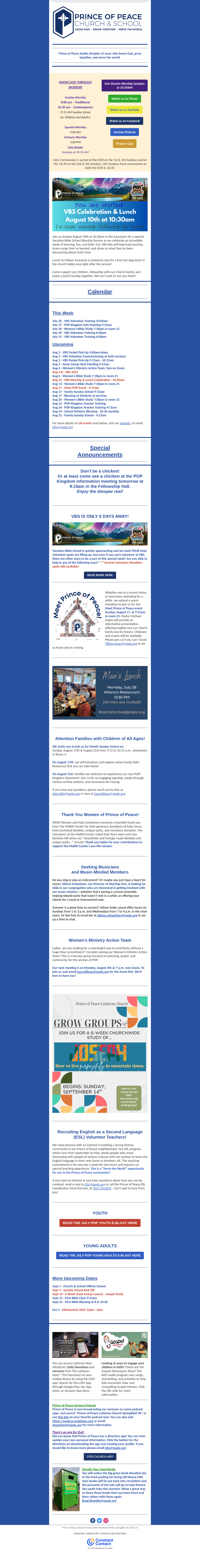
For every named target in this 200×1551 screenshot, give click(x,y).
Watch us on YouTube (124, 110)
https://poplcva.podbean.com (72, 1421)
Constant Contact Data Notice (113, 1533)
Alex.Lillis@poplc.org (66, 794)
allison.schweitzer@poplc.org (117, 915)
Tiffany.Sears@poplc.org (121, 644)
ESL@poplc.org (95, 1184)
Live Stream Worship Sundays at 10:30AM (125, 85)
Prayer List (124, 143)
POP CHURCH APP (100, 1456)
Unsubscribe (79, 1533)
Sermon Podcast (125, 132)
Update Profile (92, 1533)
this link (63, 1417)
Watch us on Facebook (124, 121)
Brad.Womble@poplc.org (99, 1501)
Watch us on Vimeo (124, 99)
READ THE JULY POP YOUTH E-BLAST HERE (100, 1223)
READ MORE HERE (100, 575)
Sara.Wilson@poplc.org (109, 794)
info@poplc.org (62, 427)
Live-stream (75, 147)
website (125, 423)
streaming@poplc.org (67, 1425)
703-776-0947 (102, 1188)
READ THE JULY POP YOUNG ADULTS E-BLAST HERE (100, 1255)
